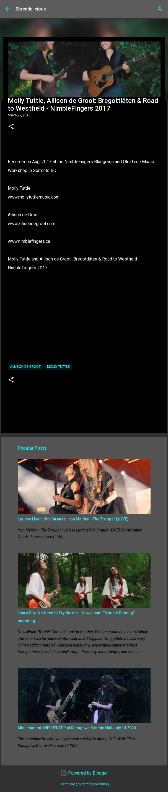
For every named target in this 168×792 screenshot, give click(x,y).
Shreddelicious (30, 9)
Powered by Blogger (84, 773)
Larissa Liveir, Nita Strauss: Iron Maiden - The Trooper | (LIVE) (73, 519)
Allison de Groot (25, 367)
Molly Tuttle (58, 367)
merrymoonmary (97, 784)
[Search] (160, 8)
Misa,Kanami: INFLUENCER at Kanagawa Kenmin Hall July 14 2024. (77, 728)
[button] (11, 127)
